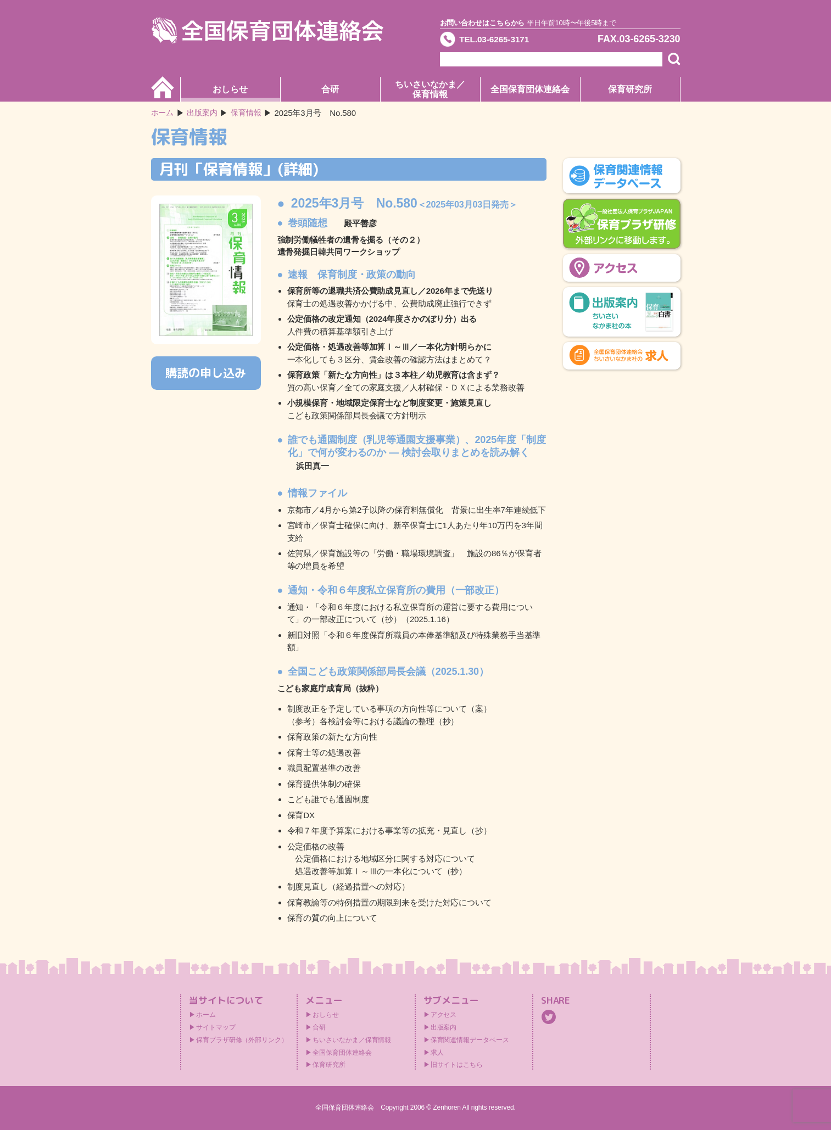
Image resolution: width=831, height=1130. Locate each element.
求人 (437, 1052)
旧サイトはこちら (457, 1065)
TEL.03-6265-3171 (502, 40)
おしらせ (230, 89)
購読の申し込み (206, 373)
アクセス (444, 1015)
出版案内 (444, 1027)
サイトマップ (215, 1027)
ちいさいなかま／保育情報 (430, 89)
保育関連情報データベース (470, 1040)
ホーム (163, 113)
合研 (330, 89)
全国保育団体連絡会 (529, 89)
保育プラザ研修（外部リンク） (242, 1040)
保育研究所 (630, 89)
